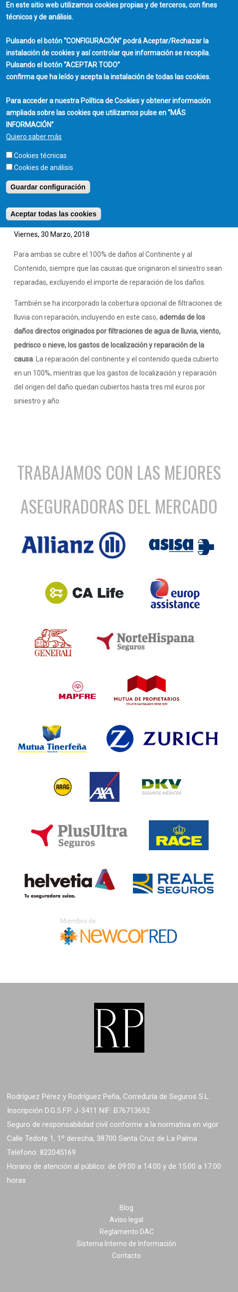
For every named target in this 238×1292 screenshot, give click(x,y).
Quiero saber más (34, 129)
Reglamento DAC (127, 1232)
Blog (126, 1208)
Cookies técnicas (40, 148)
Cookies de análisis (43, 160)
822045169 (58, 1152)
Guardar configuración (48, 180)
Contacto (126, 1256)
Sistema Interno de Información (126, 1244)
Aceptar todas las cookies (53, 206)
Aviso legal (126, 1220)
